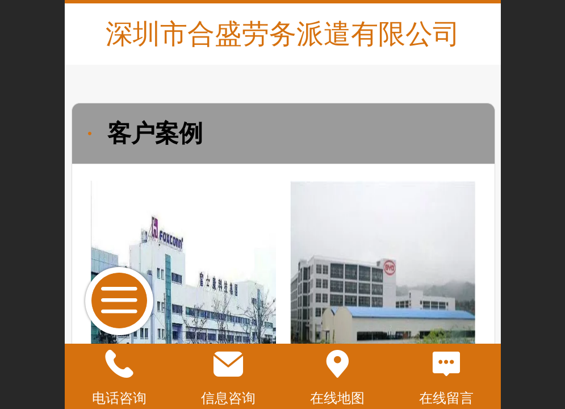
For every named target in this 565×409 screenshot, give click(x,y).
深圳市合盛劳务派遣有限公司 (283, 34)
